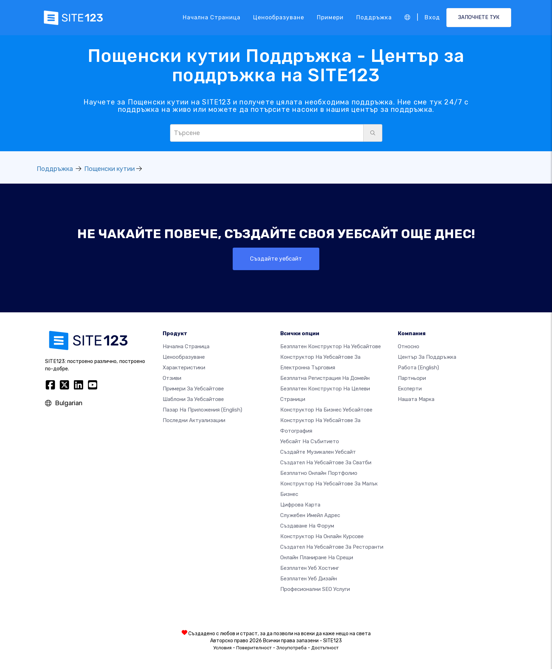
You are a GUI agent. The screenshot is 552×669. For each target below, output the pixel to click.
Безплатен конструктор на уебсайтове (330, 346)
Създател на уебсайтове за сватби (325, 462)
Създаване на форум (307, 526)
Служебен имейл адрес (310, 515)
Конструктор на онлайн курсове (322, 536)
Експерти (410, 389)
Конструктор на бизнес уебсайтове (326, 410)
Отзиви (172, 378)
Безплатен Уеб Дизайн (308, 578)
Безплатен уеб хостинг (309, 568)
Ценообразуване (278, 17)
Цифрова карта (300, 505)
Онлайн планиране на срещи (316, 557)
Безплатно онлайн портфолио (318, 473)
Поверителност (254, 647)
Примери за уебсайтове (193, 389)
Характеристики (184, 367)
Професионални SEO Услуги (315, 589)
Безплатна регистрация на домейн (325, 378)
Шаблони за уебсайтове (193, 399)
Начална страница (211, 17)
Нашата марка (416, 399)
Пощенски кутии (109, 169)
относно (408, 346)
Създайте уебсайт (276, 258)
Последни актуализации (194, 420)
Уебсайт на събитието (309, 441)
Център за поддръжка (427, 357)
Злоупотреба (291, 647)
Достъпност (325, 647)
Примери (330, 17)
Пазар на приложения (202, 410)
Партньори (412, 378)
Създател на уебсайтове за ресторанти (331, 547)
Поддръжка (374, 17)
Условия (222, 647)
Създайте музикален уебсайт (318, 452)
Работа (418, 367)
